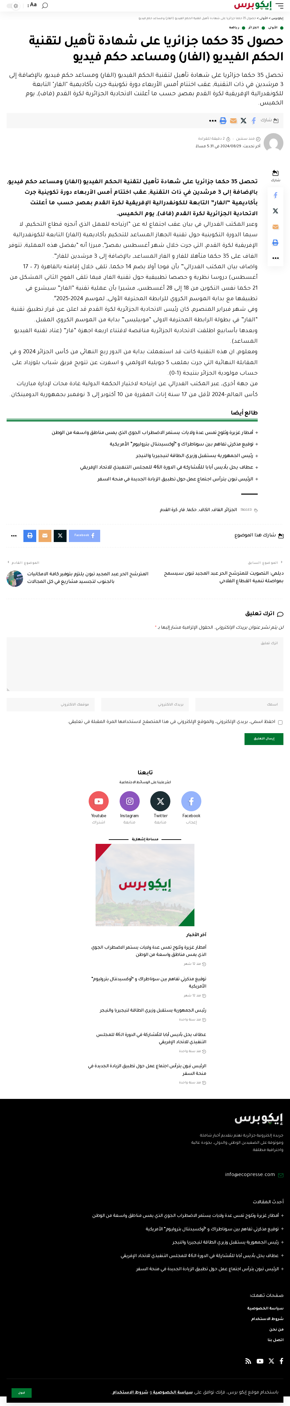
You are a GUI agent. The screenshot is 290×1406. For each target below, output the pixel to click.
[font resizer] (33, 5)
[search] (44, 6)
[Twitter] (160, 817)
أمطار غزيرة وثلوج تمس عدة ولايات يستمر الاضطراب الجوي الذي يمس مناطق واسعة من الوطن (152, 433)
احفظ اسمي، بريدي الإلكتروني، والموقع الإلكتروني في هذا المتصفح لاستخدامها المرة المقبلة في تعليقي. (171, 729)
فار (182, 510)
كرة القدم (169, 510)
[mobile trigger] (277, 6)
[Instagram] (129, 817)
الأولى (273, 28)
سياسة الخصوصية (170, 1392)
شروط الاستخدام (124, 1392)
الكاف (204, 510)
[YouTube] (259, 1371)
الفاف (217, 510)
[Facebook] (191, 817)
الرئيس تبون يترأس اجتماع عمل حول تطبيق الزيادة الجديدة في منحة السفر (175, 479)
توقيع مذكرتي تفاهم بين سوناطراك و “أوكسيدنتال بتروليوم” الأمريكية (181, 444)
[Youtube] (98, 817)
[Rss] (248, 1371)
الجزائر (253, 28)
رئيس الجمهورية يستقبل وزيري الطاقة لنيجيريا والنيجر (194, 456)
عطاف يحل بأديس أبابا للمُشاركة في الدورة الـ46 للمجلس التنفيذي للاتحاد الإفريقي (166, 468)
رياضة (234, 28)
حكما (192, 510)
